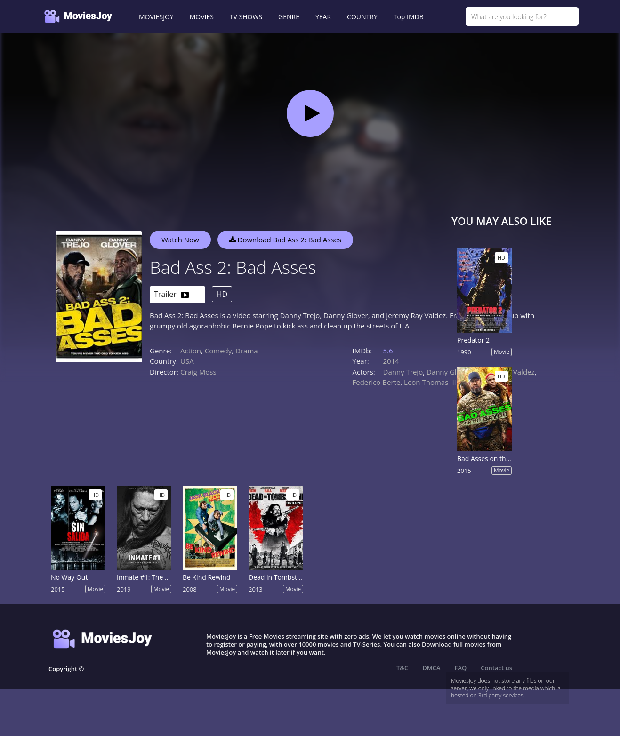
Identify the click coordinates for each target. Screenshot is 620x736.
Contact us (496, 668)
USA (187, 361)
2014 (391, 361)
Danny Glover (449, 371)
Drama (246, 350)
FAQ (461, 668)
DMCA (431, 668)
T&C (402, 668)
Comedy (218, 350)
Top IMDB (409, 16)
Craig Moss (198, 371)
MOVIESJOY (156, 16)
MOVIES (202, 16)
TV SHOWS (246, 16)
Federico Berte (377, 382)
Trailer (171, 295)
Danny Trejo (403, 371)
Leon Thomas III (430, 382)
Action (190, 350)
